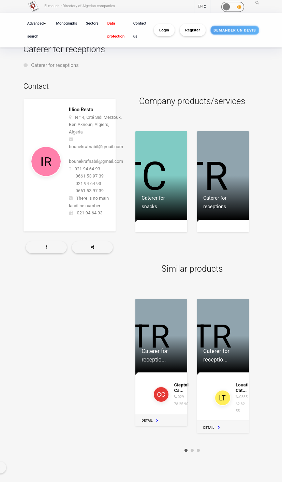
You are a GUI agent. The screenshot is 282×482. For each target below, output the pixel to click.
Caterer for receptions (54, 65)
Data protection (115, 30)
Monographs (66, 23)
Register (192, 30)
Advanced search (35, 30)
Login (164, 30)
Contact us (139, 30)
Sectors (92, 23)
